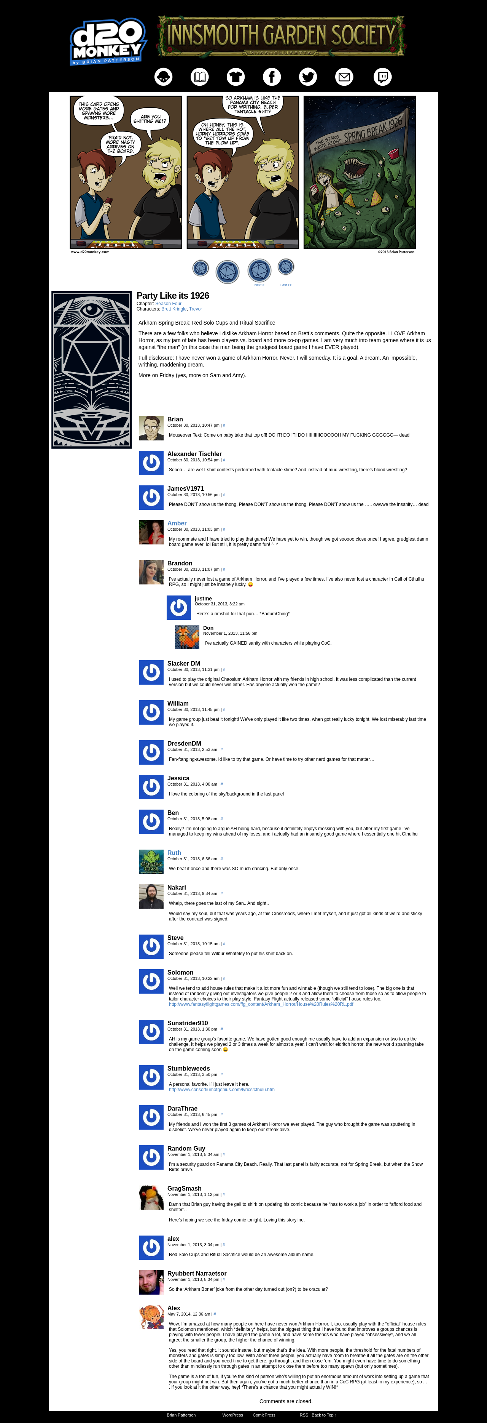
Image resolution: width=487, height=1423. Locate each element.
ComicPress (264, 1415)
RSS (304, 1415)
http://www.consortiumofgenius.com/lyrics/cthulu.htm (222, 1089)
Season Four (168, 303)
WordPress (233, 1415)
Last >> (286, 285)
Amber (177, 523)
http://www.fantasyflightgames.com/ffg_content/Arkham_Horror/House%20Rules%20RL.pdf (261, 1004)
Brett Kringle (173, 309)
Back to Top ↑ (324, 1415)
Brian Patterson (181, 1415)
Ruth (174, 853)
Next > (259, 285)
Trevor (195, 309)
